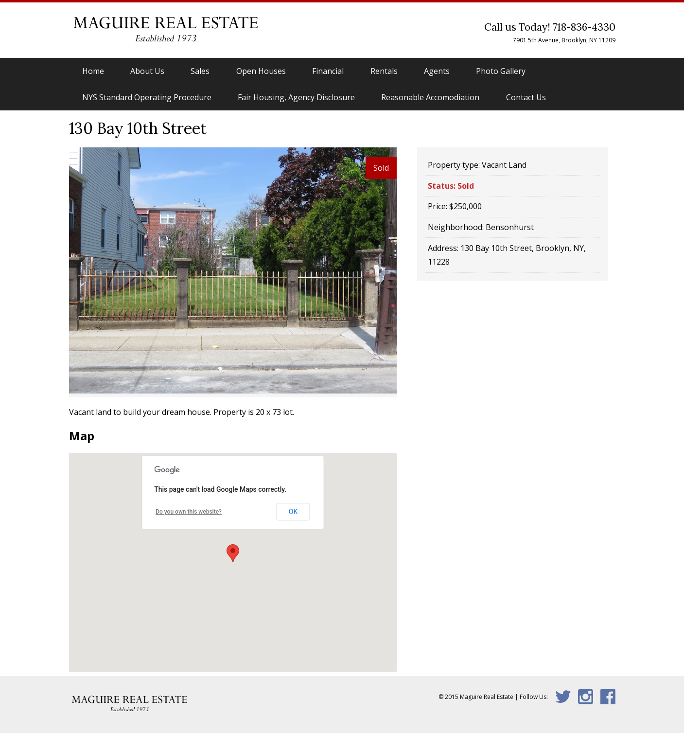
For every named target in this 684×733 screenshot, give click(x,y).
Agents (437, 71)
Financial (328, 71)
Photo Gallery (501, 71)
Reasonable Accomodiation (430, 97)
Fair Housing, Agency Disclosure (296, 97)
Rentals (384, 71)
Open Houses (261, 71)
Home (93, 71)
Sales (200, 71)
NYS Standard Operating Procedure (146, 97)
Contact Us (526, 97)
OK (293, 512)
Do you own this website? (189, 511)
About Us (147, 71)
